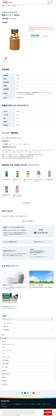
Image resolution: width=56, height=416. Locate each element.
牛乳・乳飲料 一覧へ (27, 203)
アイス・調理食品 (5, 360)
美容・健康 (4, 370)
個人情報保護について (18, 404)
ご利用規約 (39, 404)
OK (47, 414)
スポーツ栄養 (4, 367)
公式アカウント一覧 (27, 396)
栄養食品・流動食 (5, 374)
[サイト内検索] (48, 2)
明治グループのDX (46, 404)
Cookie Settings (4, 406)
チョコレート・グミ (6, 357)
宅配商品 (3, 377)
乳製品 (3, 335)
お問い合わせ (3, 404)
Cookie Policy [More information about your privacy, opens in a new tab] (17, 414)
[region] (28, 412)
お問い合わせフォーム (39, 242)
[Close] (54, 412)
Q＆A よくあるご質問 (28, 221)
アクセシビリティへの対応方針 (29, 404)
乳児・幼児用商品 (5, 363)
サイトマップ (9, 404)
